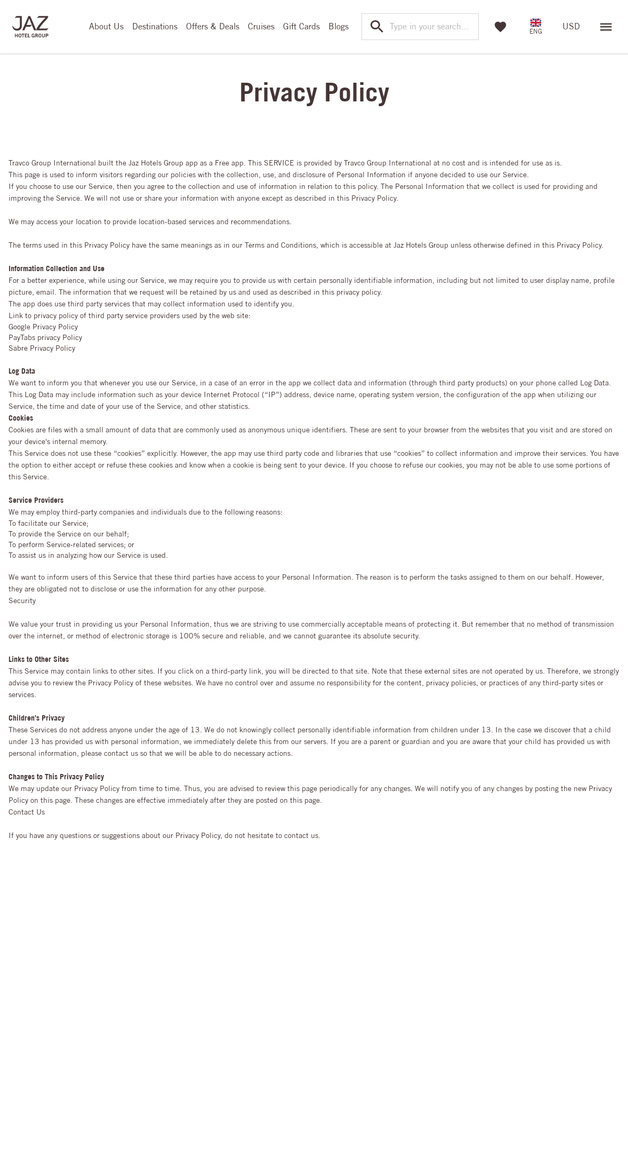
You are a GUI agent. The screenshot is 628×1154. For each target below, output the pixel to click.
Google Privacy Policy (43, 326)
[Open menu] (606, 26)
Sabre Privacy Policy (42, 348)
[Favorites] (500, 26)
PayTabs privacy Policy (45, 337)
